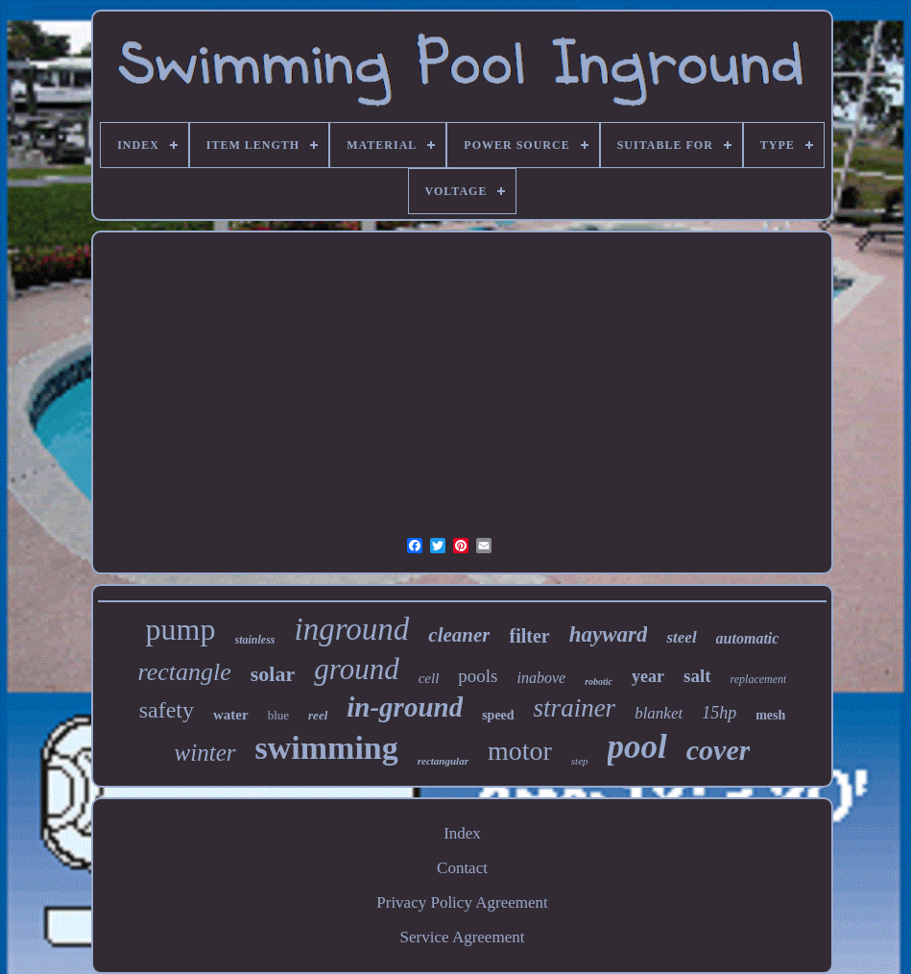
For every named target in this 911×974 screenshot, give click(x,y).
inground (352, 629)
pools (477, 676)
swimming (326, 748)
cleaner (459, 634)
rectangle (184, 672)
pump (181, 629)
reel (317, 715)
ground (356, 669)
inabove (541, 678)
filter (529, 635)
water (231, 714)
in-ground (405, 707)
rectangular (443, 761)
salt (697, 676)
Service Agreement (462, 937)
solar (273, 674)
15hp (719, 712)
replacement (759, 679)
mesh (770, 715)
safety (166, 709)
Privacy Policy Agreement (461, 902)
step (579, 761)
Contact (462, 868)
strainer (575, 708)
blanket (659, 713)
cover (718, 750)
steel (681, 637)
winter (205, 753)
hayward (608, 634)
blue (278, 715)
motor (520, 751)
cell (429, 678)
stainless (255, 639)
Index (462, 833)
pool (637, 747)
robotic (598, 681)
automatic (747, 638)
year (648, 676)
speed (498, 715)
